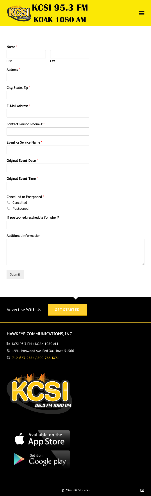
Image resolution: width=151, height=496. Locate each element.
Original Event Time (22, 178)
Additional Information (23, 235)
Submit (15, 274)
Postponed (20, 208)
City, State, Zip (18, 87)
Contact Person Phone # (26, 124)
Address (13, 69)
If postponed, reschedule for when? (33, 217)
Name (12, 47)
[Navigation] (141, 13)
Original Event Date (22, 160)
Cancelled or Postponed (25, 197)
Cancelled (19, 202)
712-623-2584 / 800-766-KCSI (35, 357)
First (9, 61)
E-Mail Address (18, 106)
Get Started (67, 309)
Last (52, 61)
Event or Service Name (24, 142)
